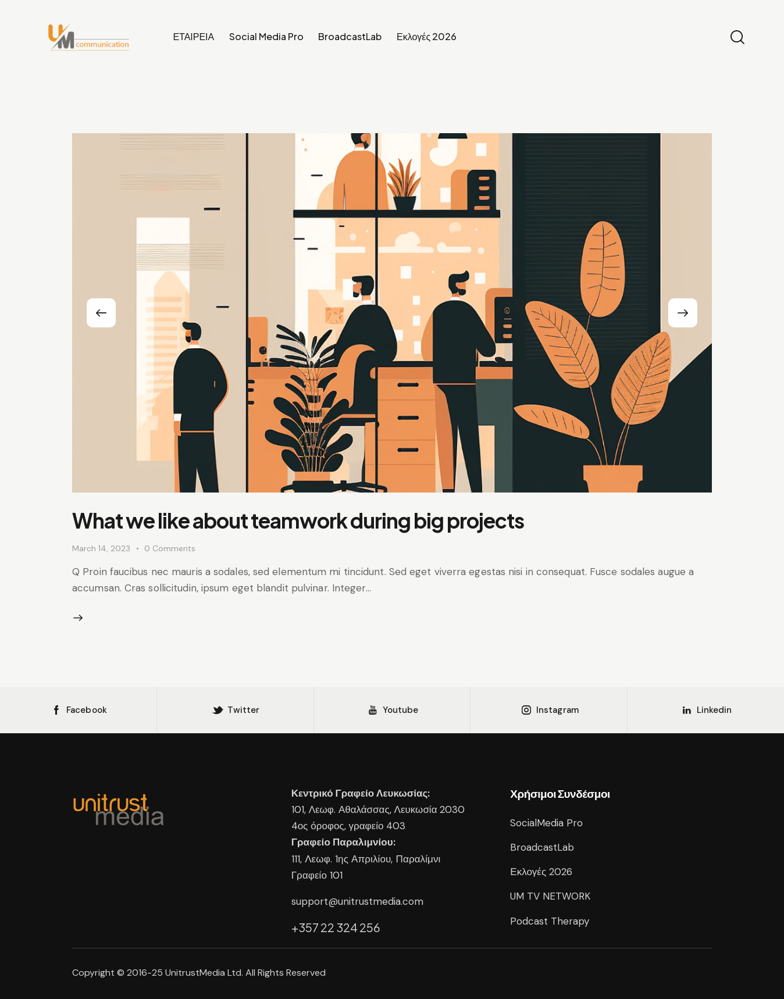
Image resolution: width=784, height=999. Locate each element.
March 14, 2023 (101, 548)
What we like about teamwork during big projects (298, 520)
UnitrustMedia (196, 972)
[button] (101, 312)
